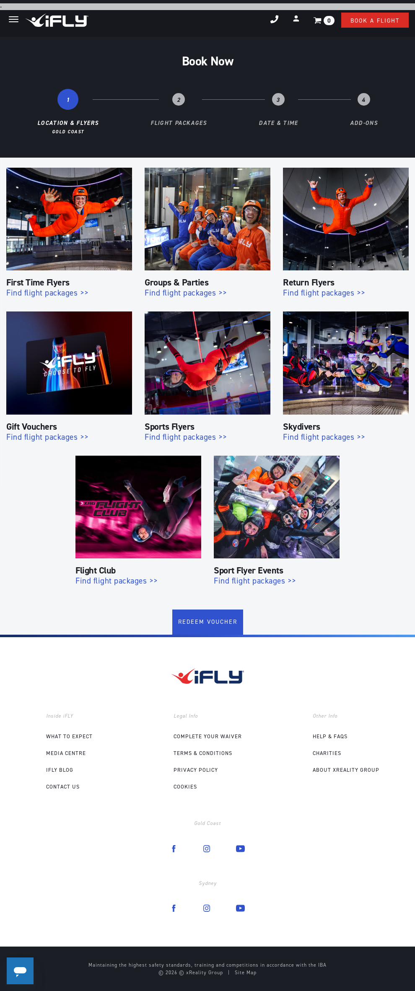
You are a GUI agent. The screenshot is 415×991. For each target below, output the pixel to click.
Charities (327, 753)
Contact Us (63, 786)
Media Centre (66, 753)
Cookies (185, 786)
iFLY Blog (59, 769)
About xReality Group (346, 769)
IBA (322, 965)
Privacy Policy (196, 769)
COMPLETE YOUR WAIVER (208, 736)
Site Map (246, 972)
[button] (296, 18)
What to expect (69, 736)
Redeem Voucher (207, 622)
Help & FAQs (330, 736)
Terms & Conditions (203, 753)
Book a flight (374, 21)
